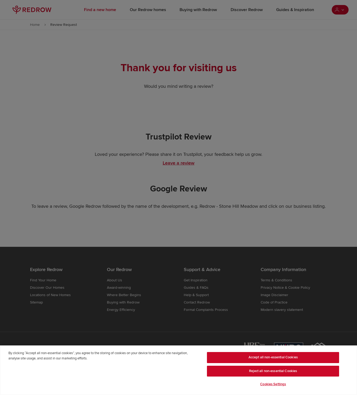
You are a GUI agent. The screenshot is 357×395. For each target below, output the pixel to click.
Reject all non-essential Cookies (273, 371)
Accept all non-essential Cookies (273, 357)
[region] (178, 370)
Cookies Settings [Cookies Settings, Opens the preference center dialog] (273, 384)
